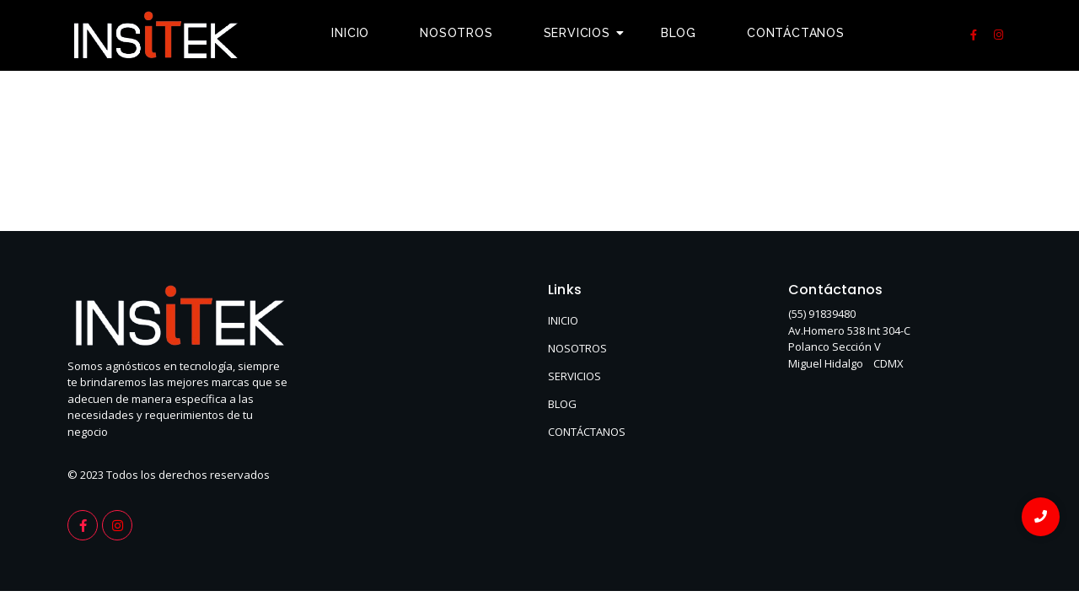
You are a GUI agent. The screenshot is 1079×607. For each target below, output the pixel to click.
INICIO (563, 320)
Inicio (350, 33)
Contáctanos (796, 33)
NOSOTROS (577, 348)
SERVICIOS (574, 376)
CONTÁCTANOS (586, 431)
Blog (678, 33)
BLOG (562, 403)
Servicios (583, 33)
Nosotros (456, 33)
